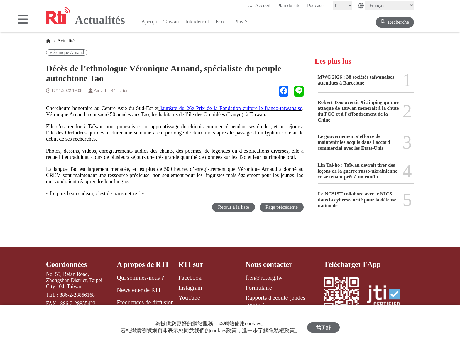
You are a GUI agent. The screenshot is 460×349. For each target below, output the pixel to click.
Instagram (190, 287)
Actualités (66, 40)
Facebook (190, 277)
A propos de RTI (143, 264)
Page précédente (281, 207)
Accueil (264, 5)
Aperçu (149, 22)
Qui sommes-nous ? (140, 277)
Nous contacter (269, 264)
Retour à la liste (233, 207)
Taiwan (171, 22)
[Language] (389, 5)
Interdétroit (197, 22)
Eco (219, 22)
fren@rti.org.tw (264, 277)
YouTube (189, 297)
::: (250, 5)
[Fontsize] (342, 5)
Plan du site (291, 5)
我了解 (323, 327)
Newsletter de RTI (138, 290)
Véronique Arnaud (66, 52)
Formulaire (259, 287)
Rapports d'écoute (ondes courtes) (275, 301)
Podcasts (318, 5)
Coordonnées (66, 264)
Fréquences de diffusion (145, 302)
